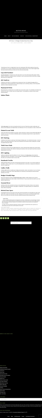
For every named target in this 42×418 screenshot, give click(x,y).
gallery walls (14, 209)
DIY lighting (36, 208)
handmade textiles (21, 209)
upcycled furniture (32, 210)
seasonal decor (15, 210)
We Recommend (17, 416)
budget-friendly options (18, 177)
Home (8, 416)
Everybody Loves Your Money (5, 375)
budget (8, 207)
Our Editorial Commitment (30, 416)
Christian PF (2, 370)
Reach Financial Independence (5, 389)
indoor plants (6, 126)
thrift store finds (23, 210)
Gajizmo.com (2, 378)
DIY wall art (7, 209)
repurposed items (8, 210)
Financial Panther (3, 376)
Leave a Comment (27, 42)
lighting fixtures (29, 155)
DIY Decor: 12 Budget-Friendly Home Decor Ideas (21, 40)
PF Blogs (1, 387)
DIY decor (31, 208)
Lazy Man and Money (3, 381)
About (12, 416)
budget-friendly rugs (24, 208)
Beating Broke (21, 30)
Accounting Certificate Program (18, 412)
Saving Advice (2, 390)
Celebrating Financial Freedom (5, 369)
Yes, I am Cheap (3, 393)
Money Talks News (3, 384)
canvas (33, 82)
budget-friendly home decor (13, 208)
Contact (23, 416)
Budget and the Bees (3, 367)
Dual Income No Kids (3, 373)
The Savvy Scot (2, 392)
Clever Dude (2, 372)
